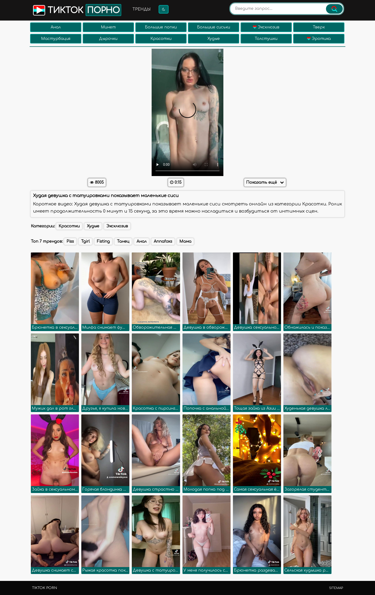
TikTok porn (44, 588)
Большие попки (161, 27)
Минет (108, 27)
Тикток (76, 10)
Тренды (141, 9)
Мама (185, 241)
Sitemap (336, 588)
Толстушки (266, 39)
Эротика (319, 39)
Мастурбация (55, 39)
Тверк (319, 27)
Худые (213, 39)
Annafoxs (163, 241)
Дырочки (108, 39)
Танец (123, 241)
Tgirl (85, 241)
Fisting (103, 241)
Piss (70, 241)
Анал (56, 27)
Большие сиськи (213, 27)
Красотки (160, 39)
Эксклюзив (266, 27)
